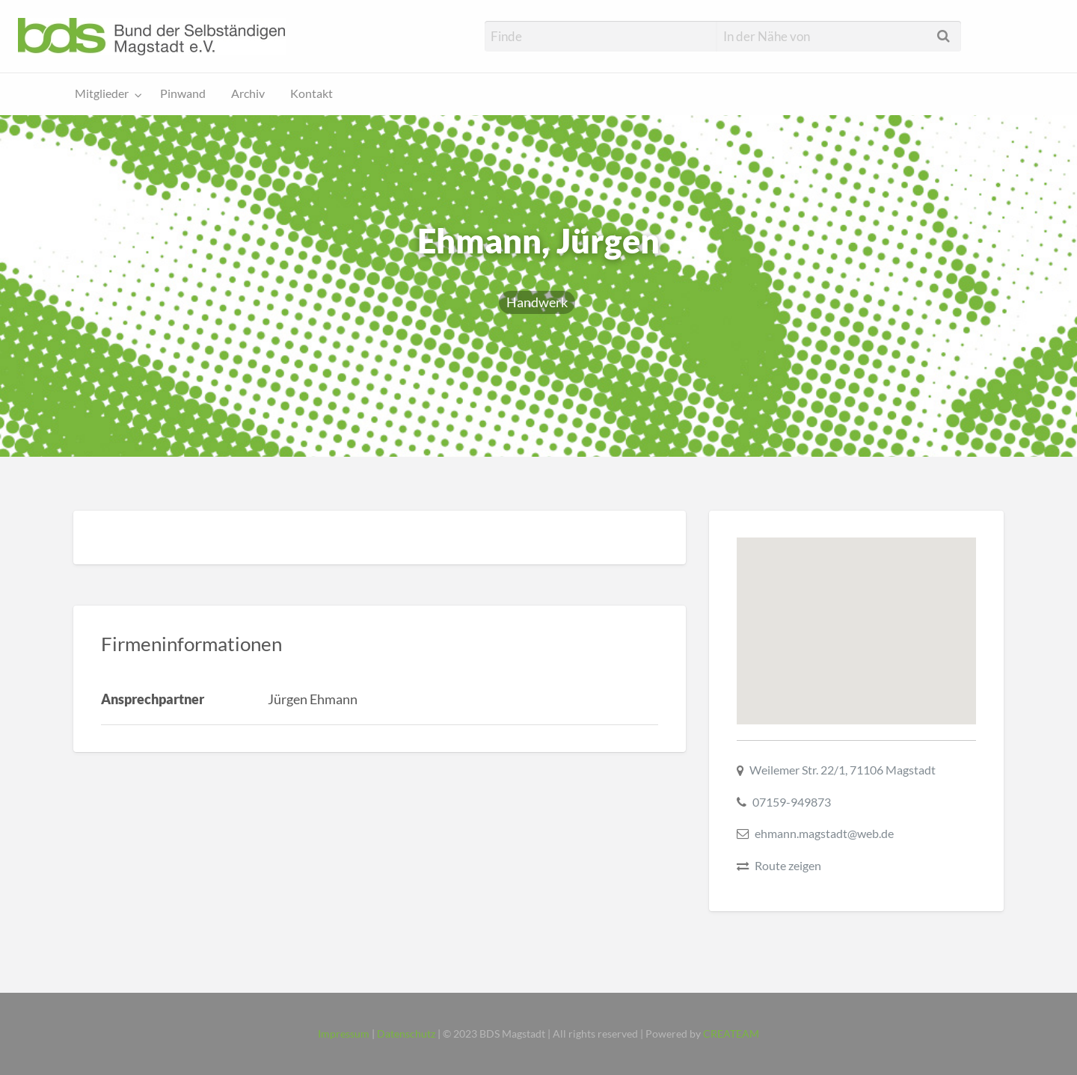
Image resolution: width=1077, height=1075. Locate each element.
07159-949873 (791, 802)
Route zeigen (788, 865)
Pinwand (183, 93)
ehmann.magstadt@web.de (824, 833)
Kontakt (311, 93)
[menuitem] (105, 94)
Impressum (343, 1034)
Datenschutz (406, 1034)
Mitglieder (102, 93)
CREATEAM (731, 1034)
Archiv (248, 93)
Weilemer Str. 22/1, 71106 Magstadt (842, 770)
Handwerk (537, 302)
